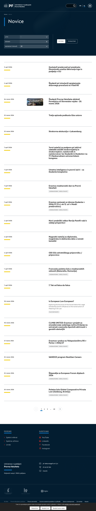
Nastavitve (34, 508)
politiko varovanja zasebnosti (72, 504)
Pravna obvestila (32, 501)
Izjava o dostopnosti (68, 501)
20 (54, 409)
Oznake (7, 41)
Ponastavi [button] (72, 41)
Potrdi (61, 41)
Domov (5, 14)
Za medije (79, 501)
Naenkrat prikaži (11, 46)
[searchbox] (21, 41)
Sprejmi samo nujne (59, 508)
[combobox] (34, 37)
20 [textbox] (21, 46)
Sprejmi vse (45, 508)
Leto (6, 37)
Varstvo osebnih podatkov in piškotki (49, 501)
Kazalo (86, 501)
